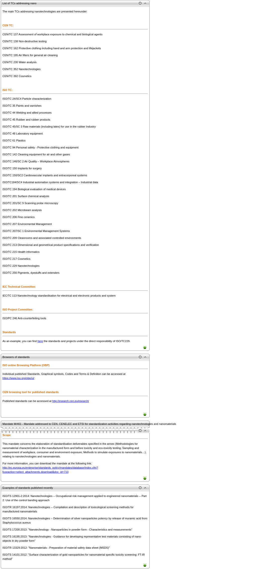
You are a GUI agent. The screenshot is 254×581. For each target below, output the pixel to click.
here (40, 341)
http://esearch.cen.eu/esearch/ (70, 401)
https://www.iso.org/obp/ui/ (18, 378)
